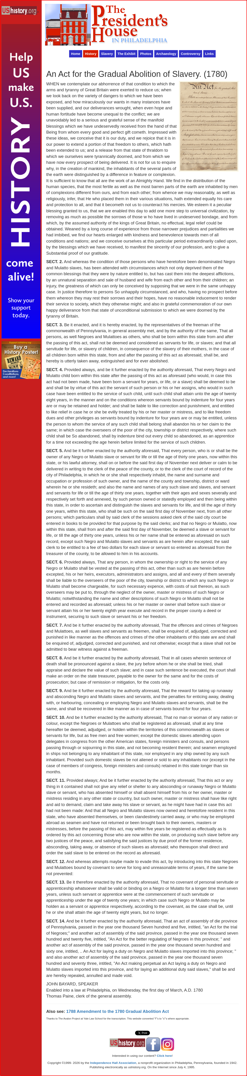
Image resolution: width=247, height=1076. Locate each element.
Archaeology (166, 54)
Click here (164, 1055)
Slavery (107, 54)
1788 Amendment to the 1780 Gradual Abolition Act (117, 1011)
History (90, 54)
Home (75, 54)
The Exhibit (127, 54)
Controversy (190, 54)
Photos (145, 54)
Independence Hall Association (113, 1063)
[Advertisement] (21, 450)
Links (209, 54)
